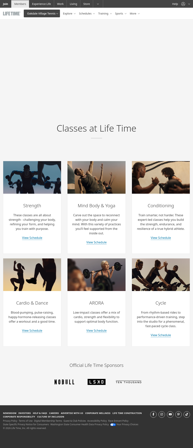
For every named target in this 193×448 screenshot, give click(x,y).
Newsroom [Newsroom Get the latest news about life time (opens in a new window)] (9, 413)
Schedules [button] (85, 13)
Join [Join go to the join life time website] (5, 4)
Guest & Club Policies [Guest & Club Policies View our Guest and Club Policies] (75, 420)
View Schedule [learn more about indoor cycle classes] (161, 335)
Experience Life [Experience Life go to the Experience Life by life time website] (41, 4)
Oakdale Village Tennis (41, 13)
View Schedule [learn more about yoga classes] (96, 242)
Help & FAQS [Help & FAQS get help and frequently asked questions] (40, 413)
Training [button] (103, 13)
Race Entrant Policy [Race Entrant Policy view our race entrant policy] (118, 420)
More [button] (133, 13)
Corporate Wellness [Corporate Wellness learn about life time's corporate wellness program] (97, 413)
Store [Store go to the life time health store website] (86, 4)
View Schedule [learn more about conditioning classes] (161, 238)
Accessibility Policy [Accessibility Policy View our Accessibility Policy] (97, 420)
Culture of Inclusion (50, 416)
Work (60, 4)
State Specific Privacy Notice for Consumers (26, 424)
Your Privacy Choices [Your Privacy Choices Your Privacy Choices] (124, 424)
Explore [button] (68, 13)
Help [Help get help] (175, 4)
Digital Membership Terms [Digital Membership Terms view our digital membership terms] (48, 420)
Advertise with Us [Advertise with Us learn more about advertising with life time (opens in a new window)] (72, 413)
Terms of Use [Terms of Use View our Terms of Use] (25, 420)
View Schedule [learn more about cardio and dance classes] (32, 330)
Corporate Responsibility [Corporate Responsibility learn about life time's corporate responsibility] (19, 416)
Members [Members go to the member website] (20, 4)
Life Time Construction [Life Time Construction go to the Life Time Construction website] (127, 413)
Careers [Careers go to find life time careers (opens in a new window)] (54, 413)
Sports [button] (119, 13)
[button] (185, 3)
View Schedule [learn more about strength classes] (32, 238)
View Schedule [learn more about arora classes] (96, 330)
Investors (24, 413)
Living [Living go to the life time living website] (73, 4)
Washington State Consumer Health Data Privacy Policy (79, 424)
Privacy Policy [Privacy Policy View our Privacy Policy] (10, 420)
